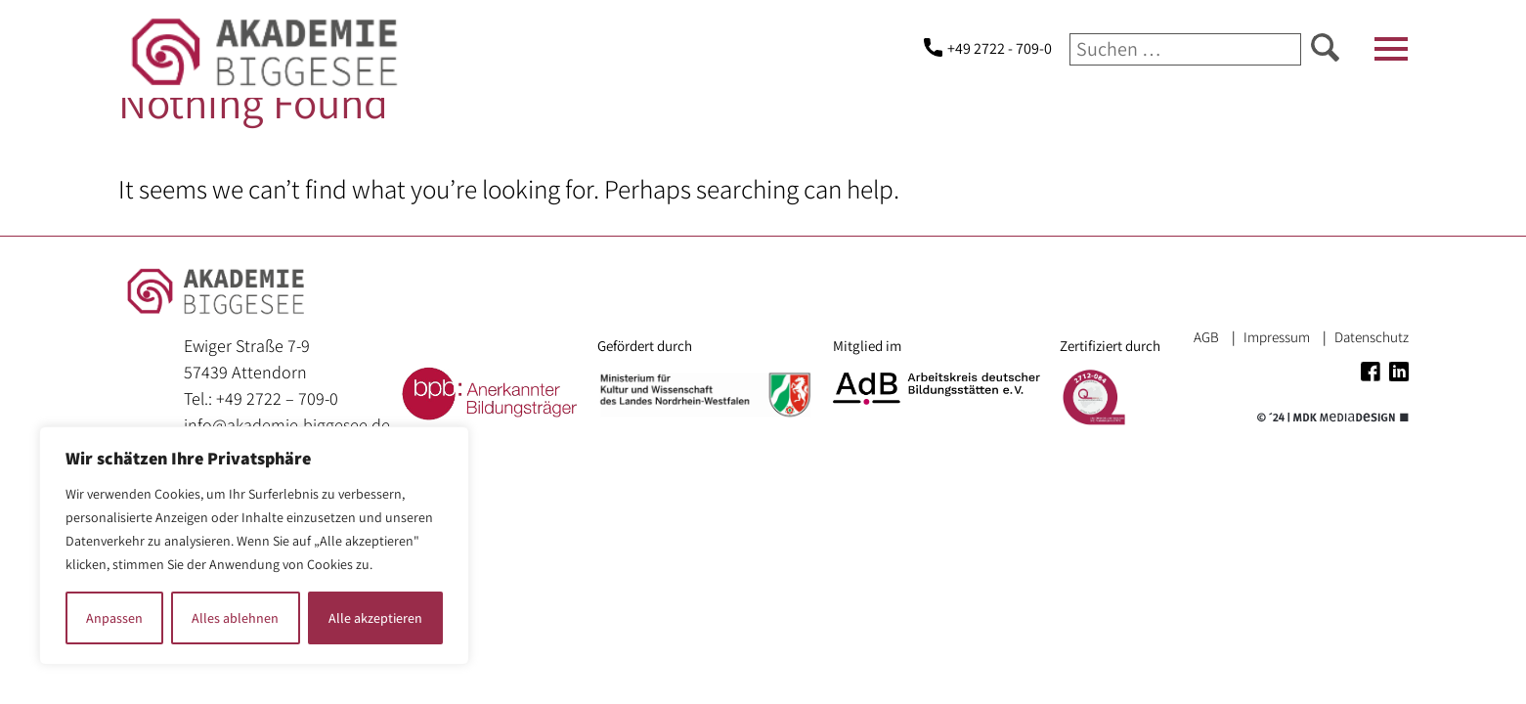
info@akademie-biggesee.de (287, 425)
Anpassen (114, 618)
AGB (1206, 337)
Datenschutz (1371, 337)
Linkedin (1399, 371)
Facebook (1370, 371)
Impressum (1276, 337)
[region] (254, 545)
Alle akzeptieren (375, 618)
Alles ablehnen (235, 618)
